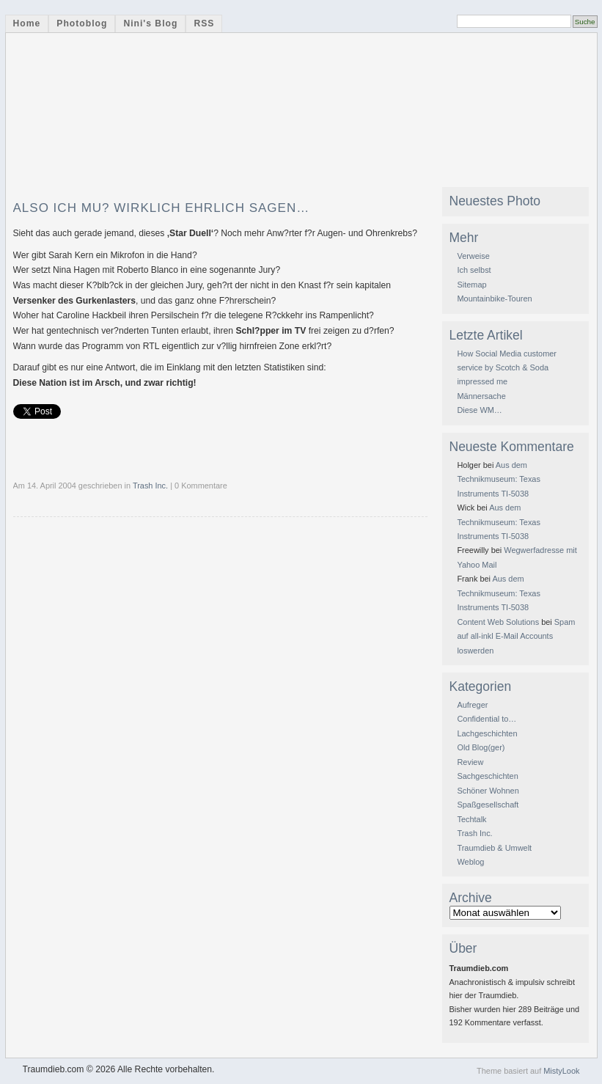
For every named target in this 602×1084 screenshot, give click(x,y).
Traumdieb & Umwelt (494, 847)
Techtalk (471, 819)
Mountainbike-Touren (494, 298)
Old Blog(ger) (480, 747)
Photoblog (81, 23)
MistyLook (561, 1070)
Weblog (470, 861)
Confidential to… (486, 718)
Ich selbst (474, 269)
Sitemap (471, 284)
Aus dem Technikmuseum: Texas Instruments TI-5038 (498, 479)
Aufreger (472, 704)
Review (470, 762)
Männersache (481, 396)
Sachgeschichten (487, 776)
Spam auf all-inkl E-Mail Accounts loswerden (516, 636)
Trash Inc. (150, 485)
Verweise (473, 256)
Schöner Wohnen (487, 790)
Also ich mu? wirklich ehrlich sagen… (161, 208)
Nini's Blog (150, 23)
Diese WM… (479, 410)
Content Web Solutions (498, 622)
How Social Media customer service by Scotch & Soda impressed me (507, 368)
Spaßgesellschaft (487, 804)
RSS (204, 23)
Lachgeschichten (487, 733)
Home (27, 23)
